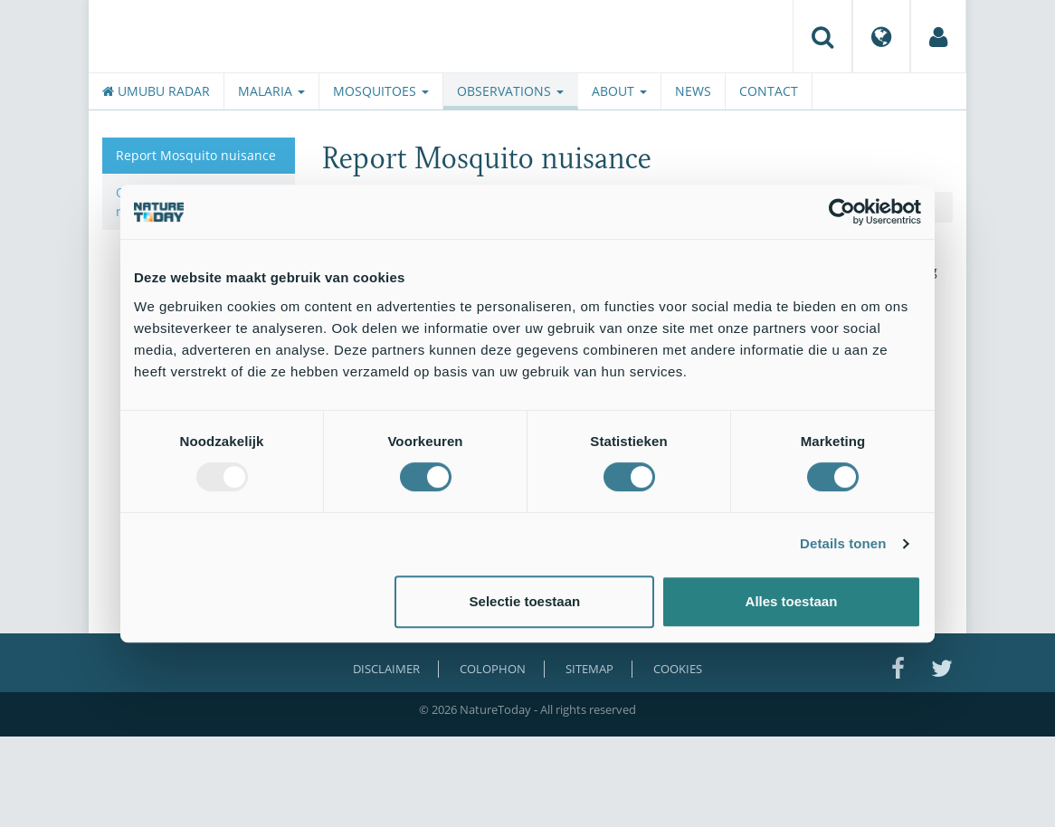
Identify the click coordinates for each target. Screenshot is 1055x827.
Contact (768, 91)
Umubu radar (156, 91)
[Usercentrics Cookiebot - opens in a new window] (842, 211)
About (619, 91)
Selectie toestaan (525, 601)
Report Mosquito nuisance (196, 155)
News (693, 91)
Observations (510, 91)
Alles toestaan (792, 601)
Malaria (271, 91)
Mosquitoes (381, 91)
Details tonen (843, 543)
